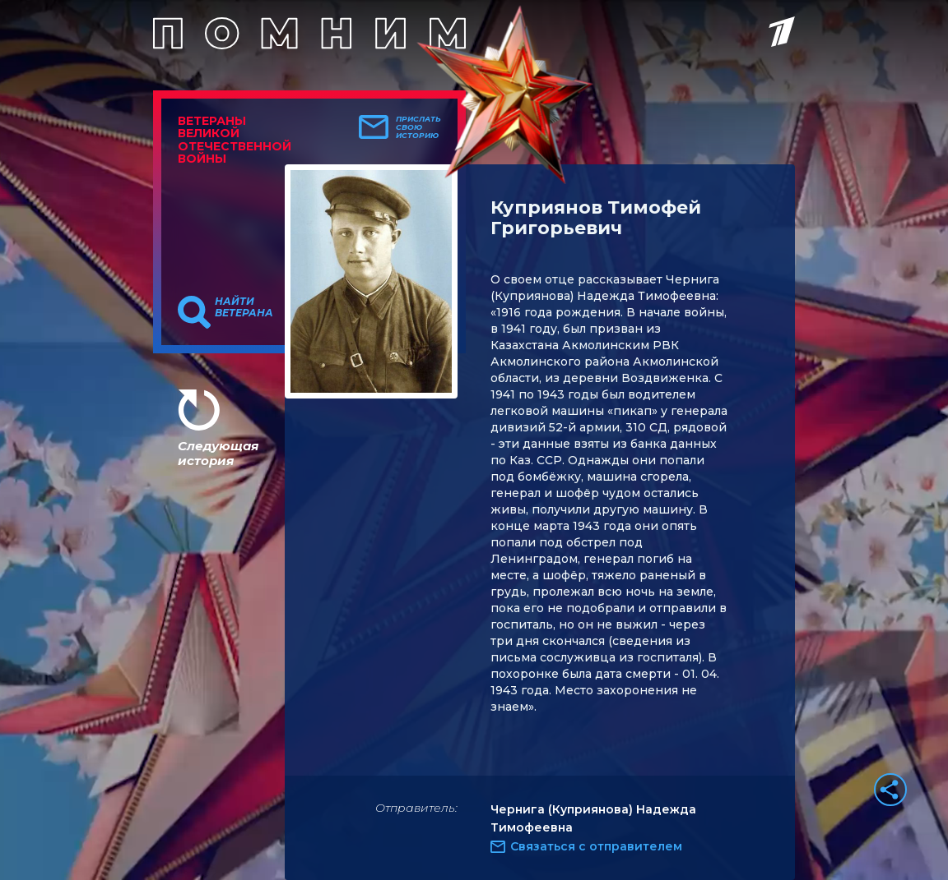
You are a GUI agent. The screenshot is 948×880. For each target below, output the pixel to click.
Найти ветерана (244, 307)
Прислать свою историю (418, 127)
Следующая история (218, 453)
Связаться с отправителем (596, 846)
